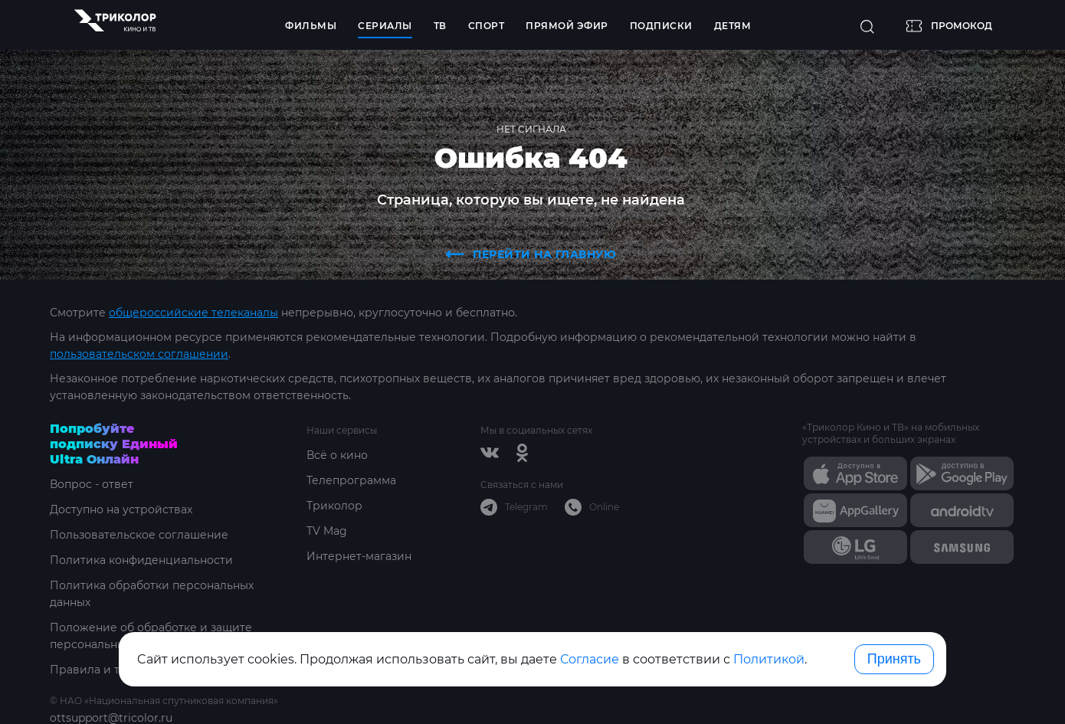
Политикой (768, 659)
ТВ (440, 25)
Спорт (486, 25)
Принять (894, 659)
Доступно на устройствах (121, 509)
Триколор (334, 506)
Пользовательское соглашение (139, 535)
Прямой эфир (567, 25)
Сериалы (385, 25)
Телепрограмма (351, 480)
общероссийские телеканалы (193, 312)
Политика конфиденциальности (141, 560)
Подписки (661, 25)
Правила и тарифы (104, 669)
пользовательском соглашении (139, 354)
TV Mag (326, 531)
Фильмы (310, 25)
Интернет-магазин (358, 556)
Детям (733, 25)
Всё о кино (337, 455)
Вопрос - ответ (91, 484)
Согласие (589, 659)
